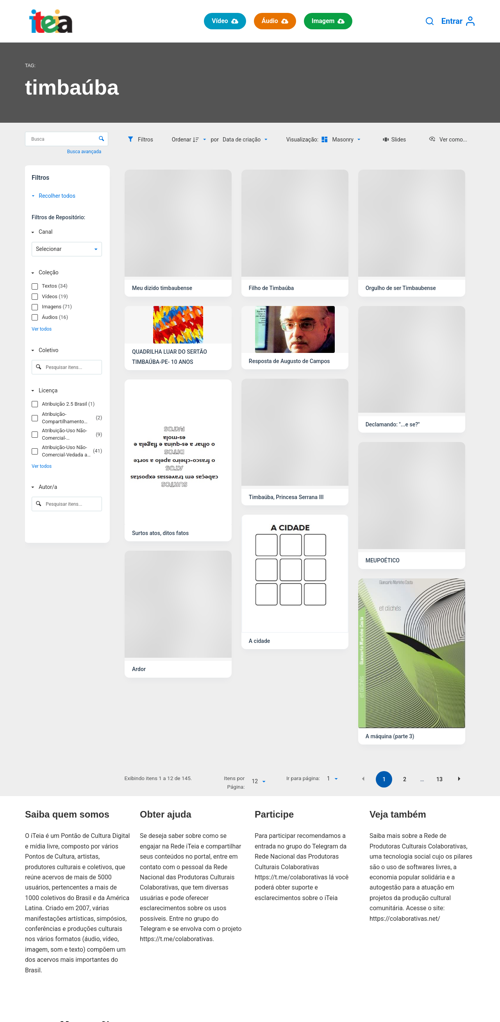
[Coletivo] (65, 350)
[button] (363, 779)
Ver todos (42, 329)
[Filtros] (140, 139)
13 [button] (439, 779)
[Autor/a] (65, 487)
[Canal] (65, 232)
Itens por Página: (234, 782)
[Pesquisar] (430, 21)
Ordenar (181, 139)
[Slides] (394, 139)
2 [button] (404, 779)
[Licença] (65, 391)
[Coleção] (65, 272)
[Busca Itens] (66, 139)
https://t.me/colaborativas (176, 939)
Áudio (275, 21)
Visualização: (303, 139)
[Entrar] (458, 21)
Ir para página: (303, 778)
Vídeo (225, 21)
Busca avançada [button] (84, 151)
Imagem (328, 21)
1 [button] (384, 779)
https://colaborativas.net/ (405, 918)
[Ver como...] (448, 139)
